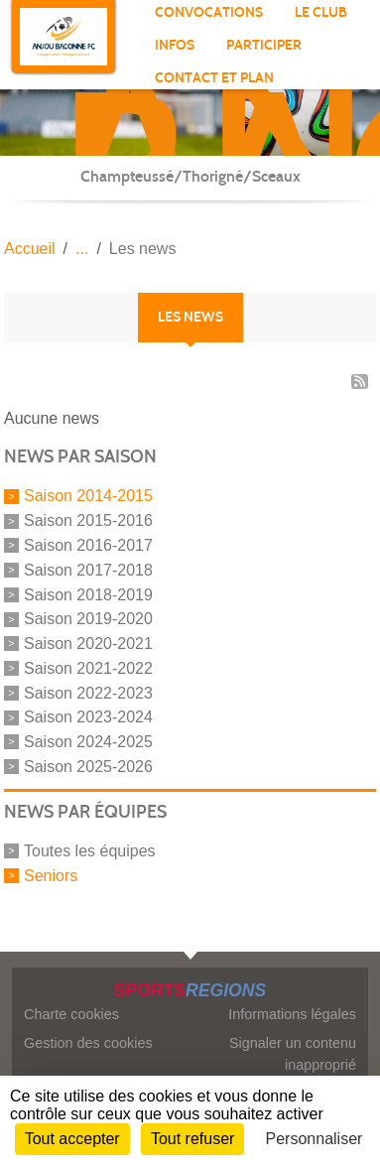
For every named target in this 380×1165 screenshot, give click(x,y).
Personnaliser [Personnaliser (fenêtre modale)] (314, 1138)
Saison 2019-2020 (88, 618)
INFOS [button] (174, 45)
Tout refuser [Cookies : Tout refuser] (192, 1138)
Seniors (50, 874)
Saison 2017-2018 (88, 570)
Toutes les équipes (90, 850)
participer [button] (264, 45)
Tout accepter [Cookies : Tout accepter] (72, 1138)
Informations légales (292, 1014)
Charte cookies (71, 1014)
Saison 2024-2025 (88, 741)
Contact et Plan (214, 77)
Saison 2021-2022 (88, 668)
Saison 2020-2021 (88, 643)
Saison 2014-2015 (88, 495)
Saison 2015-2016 (88, 520)
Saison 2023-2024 (88, 717)
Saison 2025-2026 (88, 766)
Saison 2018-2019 (88, 593)
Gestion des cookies (88, 1043)
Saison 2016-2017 (88, 545)
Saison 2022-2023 (88, 692)
